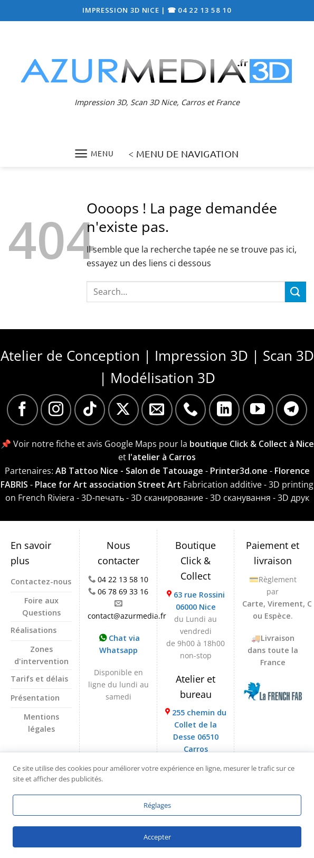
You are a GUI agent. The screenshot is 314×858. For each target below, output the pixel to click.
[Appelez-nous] (190, 409)
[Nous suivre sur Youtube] (258, 409)
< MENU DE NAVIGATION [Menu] (183, 153)
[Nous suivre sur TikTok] (89, 409)
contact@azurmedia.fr (127, 616)
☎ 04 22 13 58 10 (199, 10)
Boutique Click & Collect (195, 560)
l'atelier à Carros (162, 457)
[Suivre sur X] (123, 409)
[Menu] (93, 153)
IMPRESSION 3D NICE (121, 10)
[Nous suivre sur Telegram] (291, 409)
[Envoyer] (295, 292)
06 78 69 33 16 (123, 591)
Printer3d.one (239, 471)
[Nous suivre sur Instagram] (56, 409)
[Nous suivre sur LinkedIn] (224, 409)
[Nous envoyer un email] (156, 409)
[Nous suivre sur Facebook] (22, 409)
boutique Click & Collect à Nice (251, 444)
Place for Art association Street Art (108, 484)
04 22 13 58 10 (123, 579)
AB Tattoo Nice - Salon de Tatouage (129, 471)
